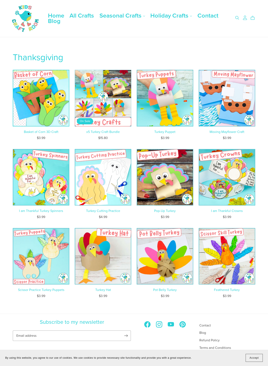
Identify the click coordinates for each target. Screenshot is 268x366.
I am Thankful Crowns (227, 211)
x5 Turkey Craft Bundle (103, 132)
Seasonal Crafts (122, 15)
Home (56, 15)
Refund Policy (209, 340)
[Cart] (254, 18)
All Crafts (82, 15)
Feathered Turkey (227, 290)
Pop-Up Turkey (165, 211)
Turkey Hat (103, 290)
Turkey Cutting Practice (103, 211)
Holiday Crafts (171, 15)
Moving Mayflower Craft (227, 132)
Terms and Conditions (215, 348)
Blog (54, 21)
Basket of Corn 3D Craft (41, 132)
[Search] (237, 18)
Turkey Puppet (164, 132)
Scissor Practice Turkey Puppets (41, 290)
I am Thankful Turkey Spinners (41, 211)
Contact (207, 15)
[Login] (244, 17)
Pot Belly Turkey (165, 290)
